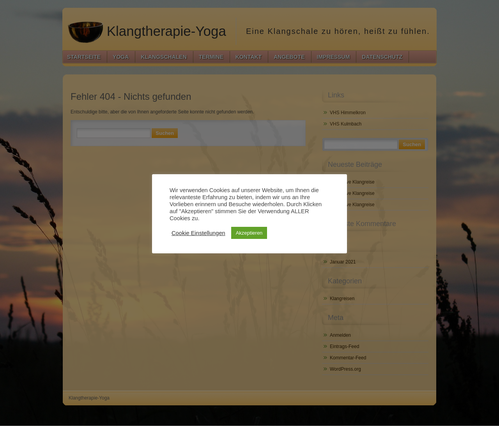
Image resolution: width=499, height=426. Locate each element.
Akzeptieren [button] (249, 233)
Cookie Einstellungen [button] (198, 233)
